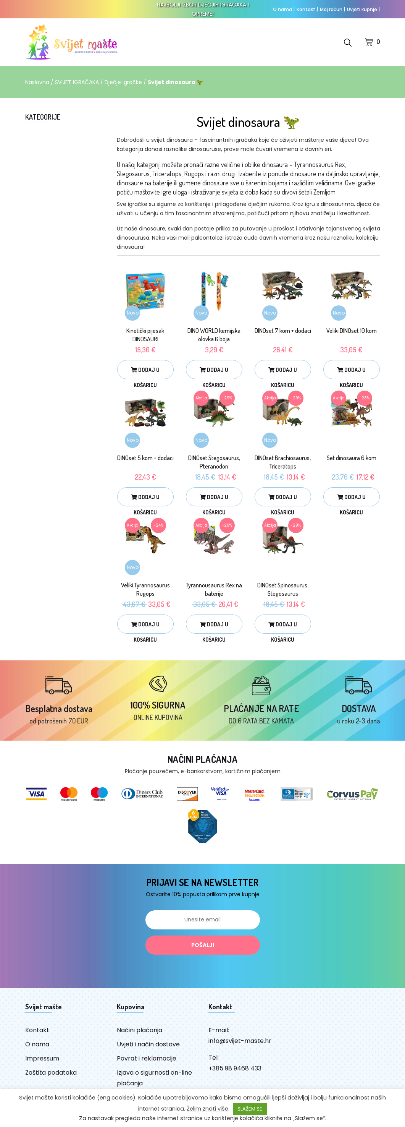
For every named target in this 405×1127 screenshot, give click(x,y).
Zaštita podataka (51, 1072)
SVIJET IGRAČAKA (77, 82)
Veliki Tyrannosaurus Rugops (145, 589)
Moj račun (332, 9)
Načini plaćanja (139, 1030)
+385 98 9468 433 (234, 1068)
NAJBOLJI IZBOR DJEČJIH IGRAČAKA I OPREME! (203, 9)
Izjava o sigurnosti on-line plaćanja (154, 1078)
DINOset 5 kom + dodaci (145, 458)
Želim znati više (207, 1108)
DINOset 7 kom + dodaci (283, 330)
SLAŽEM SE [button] (249, 1108)
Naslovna (37, 82)
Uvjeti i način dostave (148, 1044)
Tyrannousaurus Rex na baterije (214, 589)
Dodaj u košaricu (145, 372)
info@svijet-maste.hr (239, 1040)
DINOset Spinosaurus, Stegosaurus (282, 589)
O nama (284, 9)
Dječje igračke (123, 82)
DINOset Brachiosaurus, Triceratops (283, 462)
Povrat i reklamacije (146, 1058)
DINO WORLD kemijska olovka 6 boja (213, 335)
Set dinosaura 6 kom (351, 458)
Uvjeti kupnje (363, 9)
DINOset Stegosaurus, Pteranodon (214, 462)
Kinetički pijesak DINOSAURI (145, 335)
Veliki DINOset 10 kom (351, 330)
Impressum (42, 1058)
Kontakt (307, 9)
